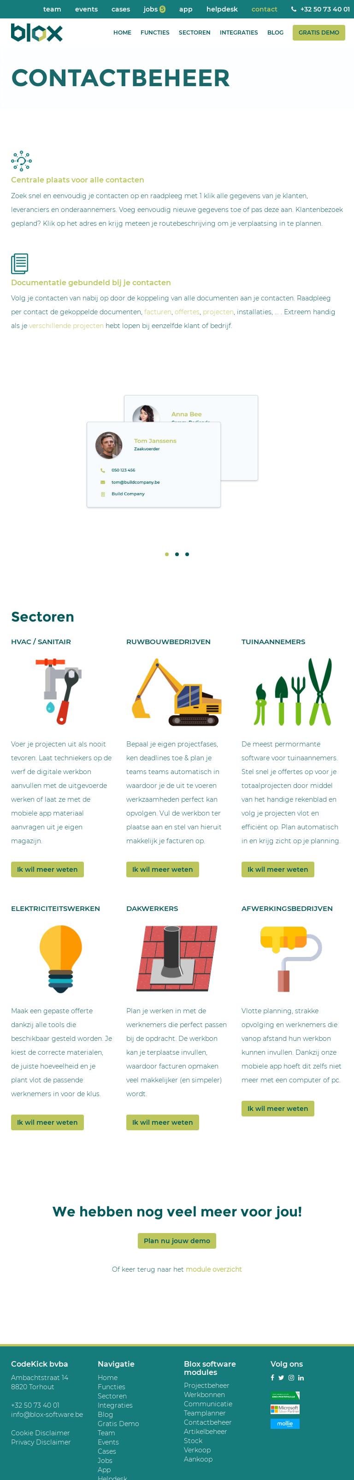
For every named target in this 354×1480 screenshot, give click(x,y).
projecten (218, 312)
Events (86, 9)
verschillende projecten (66, 326)
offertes (187, 312)
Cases (121, 9)
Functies (155, 32)
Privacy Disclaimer (41, 1442)
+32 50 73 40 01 (35, 1405)
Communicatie (208, 1404)
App (186, 9)
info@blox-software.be (47, 1414)
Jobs (154, 9)
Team (52, 9)
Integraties (239, 32)
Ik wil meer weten (47, 869)
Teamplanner (205, 1413)
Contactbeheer (208, 1422)
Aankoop (198, 1459)
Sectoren (195, 32)
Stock (193, 1441)
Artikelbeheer (205, 1431)
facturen (157, 312)
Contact (264, 9)
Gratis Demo (319, 32)
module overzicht (214, 1269)
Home (122, 32)
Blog (275, 32)
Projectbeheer (207, 1385)
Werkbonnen (204, 1395)
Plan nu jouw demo (177, 1241)
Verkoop (197, 1450)
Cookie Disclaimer (40, 1433)
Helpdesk (222, 9)
